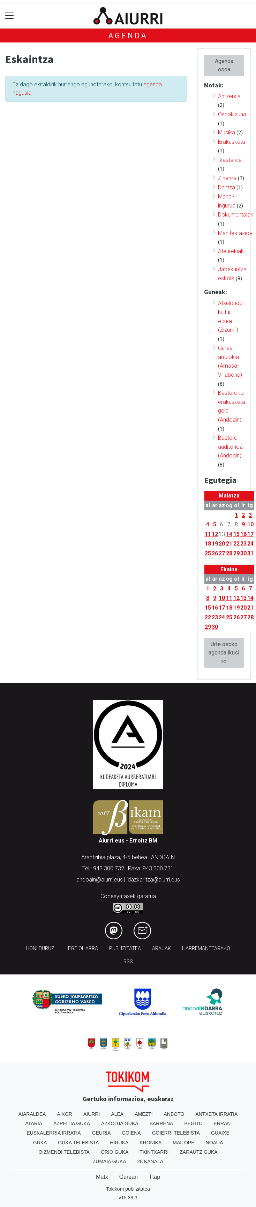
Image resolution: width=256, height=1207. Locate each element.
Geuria (101, 1133)
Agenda (128, 35)
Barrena (161, 1123)
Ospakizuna (232, 114)
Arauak (161, 948)
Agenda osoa (224, 65)
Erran (222, 1123)
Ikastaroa (230, 160)
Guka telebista (78, 1142)
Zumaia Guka (109, 1161)
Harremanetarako (206, 948)
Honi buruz (40, 948)
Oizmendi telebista (64, 1152)
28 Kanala (150, 1161)
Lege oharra (82, 948)
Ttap (154, 1177)
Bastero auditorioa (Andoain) (230, 446)
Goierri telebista (176, 1133)
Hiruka (119, 1142)
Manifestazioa (235, 233)
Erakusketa (231, 142)
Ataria (34, 1123)
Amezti (143, 1114)
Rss (128, 962)
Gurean (128, 1177)
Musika (226, 132)
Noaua (214, 1142)
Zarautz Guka (198, 1152)
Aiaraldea (32, 1114)
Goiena (131, 1133)
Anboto (174, 1114)
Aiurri (91, 1114)
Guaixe (220, 1133)
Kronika (150, 1142)
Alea (117, 1114)
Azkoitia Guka (119, 1123)
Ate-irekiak (231, 251)
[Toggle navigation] (9, 16)
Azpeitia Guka (71, 1123)
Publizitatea (125, 948)
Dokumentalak (235, 214)
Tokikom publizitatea (128, 1189)
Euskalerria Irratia (54, 1133)
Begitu (193, 1123)
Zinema (227, 178)
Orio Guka (114, 1152)
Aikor (64, 1114)
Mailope (183, 1142)
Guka (40, 1142)
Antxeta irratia (216, 1114)
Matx (102, 1177)
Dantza (226, 187)
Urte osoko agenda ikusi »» (224, 652)
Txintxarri (154, 1152)
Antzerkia (229, 96)
